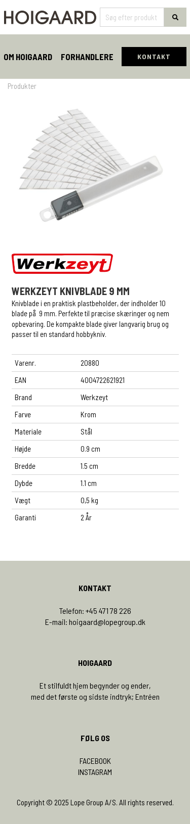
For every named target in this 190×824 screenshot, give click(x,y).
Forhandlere (87, 57)
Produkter (22, 85)
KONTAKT (154, 56)
